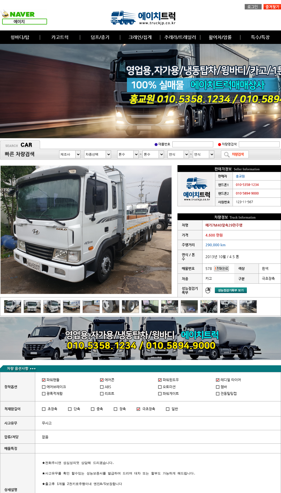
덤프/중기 (100, 37)
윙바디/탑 (19, 37)
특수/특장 (260, 37)
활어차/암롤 (220, 37)
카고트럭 (60, 37)
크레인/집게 (140, 37)
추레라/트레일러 (180, 37)
